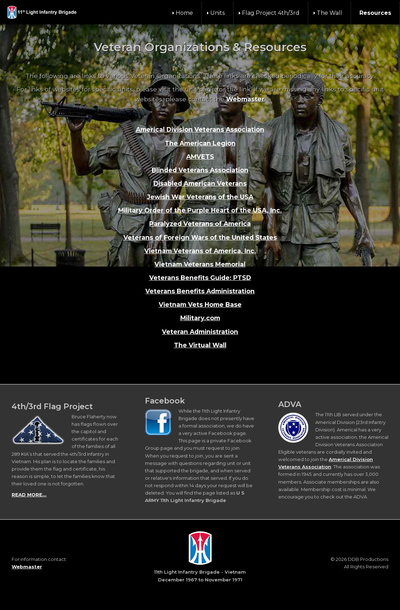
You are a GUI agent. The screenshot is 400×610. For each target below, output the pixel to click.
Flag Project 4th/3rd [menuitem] (270, 13)
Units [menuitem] (217, 13)
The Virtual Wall (200, 345)
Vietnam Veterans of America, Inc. (200, 251)
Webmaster (245, 99)
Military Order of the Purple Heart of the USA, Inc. (200, 210)
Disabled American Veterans (200, 183)
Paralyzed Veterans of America (200, 223)
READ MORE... (29, 494)
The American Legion (200, 143)
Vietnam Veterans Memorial (200, 264)
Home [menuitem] (184, 13)
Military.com (200, 318)
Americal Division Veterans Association (200, 129)
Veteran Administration (200, 331)
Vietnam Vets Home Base (200, 304)
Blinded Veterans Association (200, 170)
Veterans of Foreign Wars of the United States (200, 237)
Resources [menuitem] (375, 13)
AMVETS (200, 156)
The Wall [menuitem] (329, 13)
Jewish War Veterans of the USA (200, 197)
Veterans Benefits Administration (200, 291)
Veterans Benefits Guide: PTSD (200, 277)
